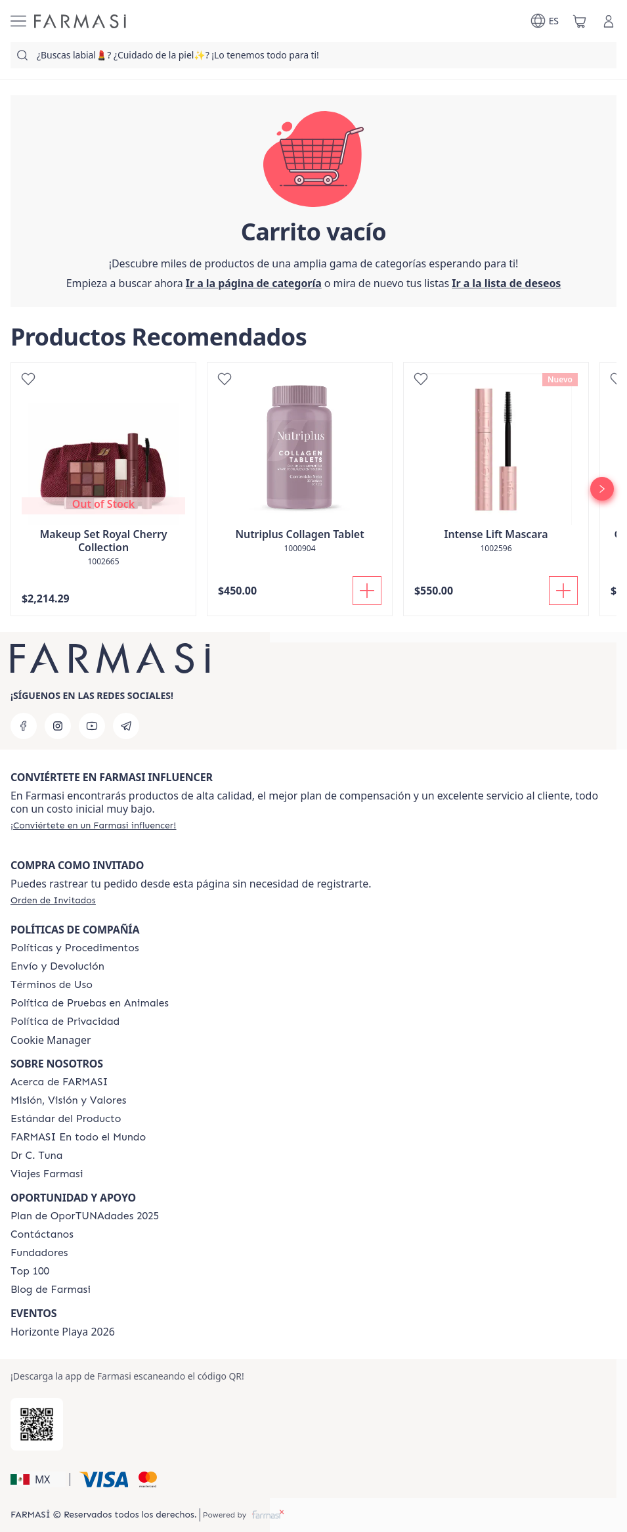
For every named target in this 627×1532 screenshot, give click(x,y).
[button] (38, 1479)
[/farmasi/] (80, 21)
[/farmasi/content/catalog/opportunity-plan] (85, 1216)
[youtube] (92, 726)
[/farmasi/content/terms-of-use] (52, 984)
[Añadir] (367, 590)
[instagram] (58, 726)
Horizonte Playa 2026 (63, 1331)
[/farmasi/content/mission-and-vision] (68, 1100)
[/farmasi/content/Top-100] (30, 1271)
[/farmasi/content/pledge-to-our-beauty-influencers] (36, 1155)
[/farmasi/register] (506, 283)
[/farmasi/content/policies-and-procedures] (75, 948)
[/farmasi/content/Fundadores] (39, 1252)
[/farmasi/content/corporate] (78, 1137)
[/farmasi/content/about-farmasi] (59, 1082)
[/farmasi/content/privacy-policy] (65, 1021)
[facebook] (24, 726)
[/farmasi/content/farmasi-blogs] (51, 1289)
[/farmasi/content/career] (47, 1174)
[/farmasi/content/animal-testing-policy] (90, 1003)
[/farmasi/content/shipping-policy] (57, 966)
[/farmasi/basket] (580, 21)
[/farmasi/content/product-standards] (66, 1118)
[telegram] (126, 726)
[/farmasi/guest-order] (53, 900)
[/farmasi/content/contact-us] (42, 1234)
